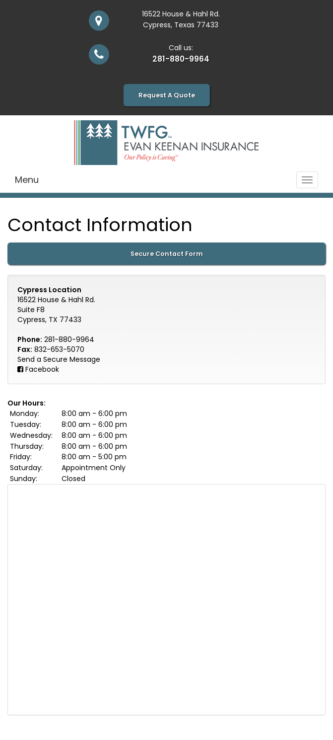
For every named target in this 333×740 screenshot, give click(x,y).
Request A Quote (166, 95)
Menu (27, 179)
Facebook (42, 369)
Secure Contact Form (167, 253)
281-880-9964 (180, 59)
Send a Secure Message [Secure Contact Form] (58, 359)
